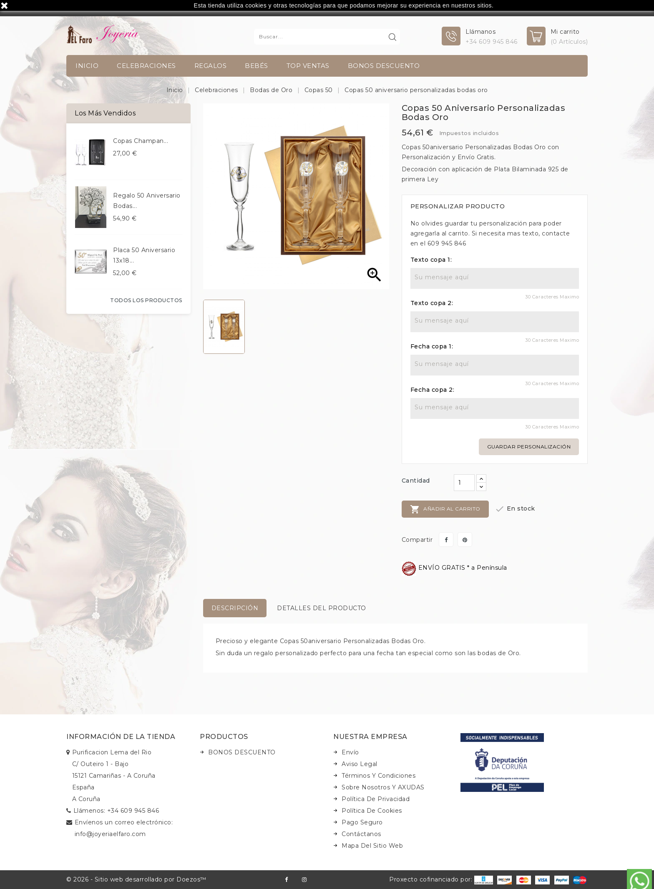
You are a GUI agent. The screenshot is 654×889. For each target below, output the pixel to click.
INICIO (86, 66)
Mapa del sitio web (372, 845)
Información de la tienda (120, 737)
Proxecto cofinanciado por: (441, 879)
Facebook (286, 879)
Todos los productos (146, 300)
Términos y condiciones (378, 775)
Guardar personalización (529, 446)
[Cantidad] (464, 482)
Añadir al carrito (445, 509)
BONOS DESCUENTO (384, 66)
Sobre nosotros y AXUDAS (383, 787)
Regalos (210, 66)
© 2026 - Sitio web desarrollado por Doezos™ (136, 879)
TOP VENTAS (308, 66)
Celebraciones (146, 66)
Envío (350, 752)
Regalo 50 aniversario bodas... (147, 201)
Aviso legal (359, 764)
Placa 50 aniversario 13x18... (144, 255)
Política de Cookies (372, 810)
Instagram (304, 879)
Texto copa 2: (431, 303)
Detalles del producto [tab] (321, 608)
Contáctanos (361, 834)
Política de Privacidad (376, 799)
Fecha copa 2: (432, 389)
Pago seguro (362, 822)
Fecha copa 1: (431, 346)
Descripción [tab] (235, 608)
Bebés (256, 66)
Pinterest (465, 539)
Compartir (446, 539)
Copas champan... (140, 141)
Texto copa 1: (431, 259)
